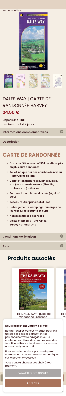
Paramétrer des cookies (33, 373)
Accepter (33, 383)
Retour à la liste (12, 10)
